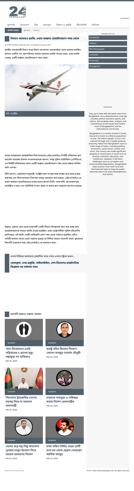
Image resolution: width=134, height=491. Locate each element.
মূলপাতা (11, 25)
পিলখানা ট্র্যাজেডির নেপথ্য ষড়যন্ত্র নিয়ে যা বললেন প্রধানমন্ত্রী (21, 402)
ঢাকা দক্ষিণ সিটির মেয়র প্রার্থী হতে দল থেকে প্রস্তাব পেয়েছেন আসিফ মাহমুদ (64, 450)
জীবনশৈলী (81, 25)
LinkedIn (93, 54)
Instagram (94, 66)
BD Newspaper (97, 49)
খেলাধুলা (47, 25)
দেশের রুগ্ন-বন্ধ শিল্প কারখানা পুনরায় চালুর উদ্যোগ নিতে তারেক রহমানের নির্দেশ (22, 450)
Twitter (93, 43)
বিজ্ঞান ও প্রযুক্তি (63, 25)
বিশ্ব (36, 25)
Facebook (94, 37)
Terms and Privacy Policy (14, 471)
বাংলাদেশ (24, 25)
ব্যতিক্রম (95, 25)
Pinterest (94, 60)
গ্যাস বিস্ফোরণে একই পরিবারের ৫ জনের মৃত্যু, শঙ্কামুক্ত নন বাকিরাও (20, 353)
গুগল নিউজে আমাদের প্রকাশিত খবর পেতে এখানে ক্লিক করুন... (43, 256)
